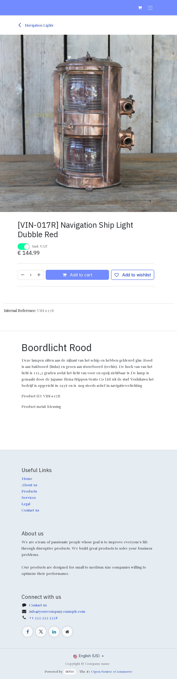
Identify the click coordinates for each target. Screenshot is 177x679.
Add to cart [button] (77, 274)
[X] (41, 631)
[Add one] (39, 275)
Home (27, 479)
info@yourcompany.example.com (57, 612)
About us (29, 485)
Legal (26, 504)
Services (29, 498)
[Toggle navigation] (150, 7)
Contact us (30, 510)
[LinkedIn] (54, 631)
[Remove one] (22, 275)
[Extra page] (67, 631)
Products (29, 491)
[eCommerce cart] (139, 7)
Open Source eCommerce (111, 672)
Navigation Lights (35, 25)
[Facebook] (27, 631)
